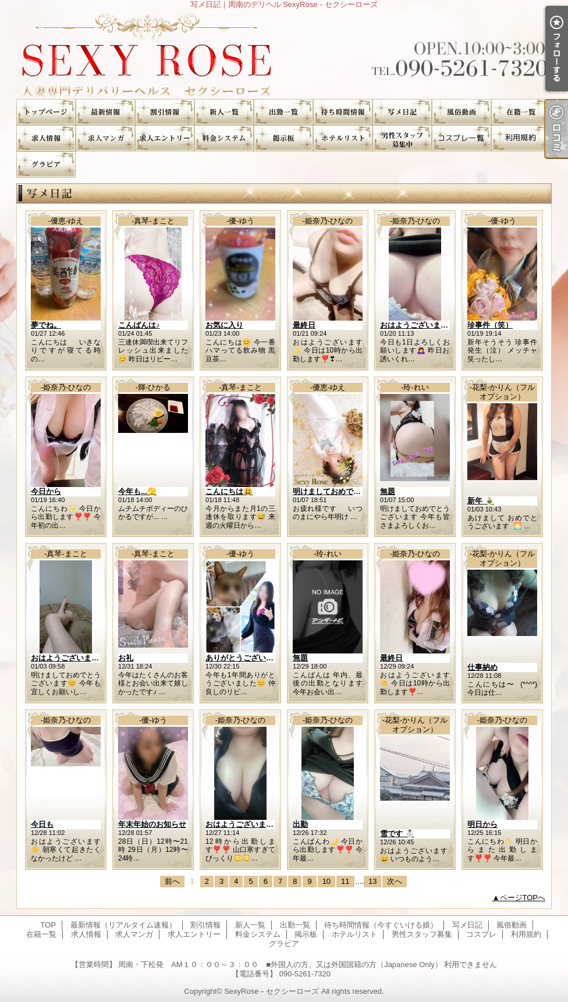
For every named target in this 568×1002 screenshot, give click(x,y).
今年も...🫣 (137, 491)
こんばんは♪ (139, 325)
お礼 (125, 657)
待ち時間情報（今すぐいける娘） (342, 112)
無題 (387, 491)
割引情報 (164, 112)
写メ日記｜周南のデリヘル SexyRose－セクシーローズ (284, 54)
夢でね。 (46, 325)
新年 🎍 (480, 500)
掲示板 (283, 138)
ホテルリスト (342, 138)
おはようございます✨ (244, 824)
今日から (46, 491)
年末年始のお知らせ (152, 824)
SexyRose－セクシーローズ (271, 991)
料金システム (224, 138)
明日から (482, 824)
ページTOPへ (523, 897)
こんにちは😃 (229, 491)
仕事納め (482, 667)
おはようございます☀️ (418, 325)
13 (372, 881)
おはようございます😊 (69, 657)
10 (326, 881)
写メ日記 (402, 112)
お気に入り (224, 325)
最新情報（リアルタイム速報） (105, 112)
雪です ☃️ (397, 833)
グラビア (46, 164)
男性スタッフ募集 (402, 138)
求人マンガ (105, 138)
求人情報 (46, 138)
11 (345, 881)
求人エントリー (164, 138)
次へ (394, 881)
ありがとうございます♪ (245, 657)
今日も (42, 824)
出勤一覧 (283, 112)
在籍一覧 (521, 112)
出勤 (300, 824)
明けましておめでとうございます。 (353, 491)
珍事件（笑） (490, 325)
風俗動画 (461, 112)
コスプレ (461, 138)
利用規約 (521, 138)
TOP (46, 112)
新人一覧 (224, 112)
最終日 (304, 325)
